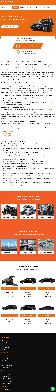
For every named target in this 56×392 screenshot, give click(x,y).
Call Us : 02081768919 (10, 26)
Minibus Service (38, 113)
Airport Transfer (6, 345)
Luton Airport (6, 137)
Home (15, 7)
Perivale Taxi (18, 156)
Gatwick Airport (7, 133)
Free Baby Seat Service (8, 363)
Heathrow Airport (8, 131)
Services (29, 7)
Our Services (19, 68)
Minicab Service (48, 109)
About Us (22, 7)
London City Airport (8, 139)
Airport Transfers (7, 121)
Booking (43, 7)
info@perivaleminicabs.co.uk (8, 1)
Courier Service (6, 367)
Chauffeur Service (43, 111)
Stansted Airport (7, 135)
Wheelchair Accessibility (8, 365)
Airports (36, 7)
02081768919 (6, 389)
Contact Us (50, 7)
